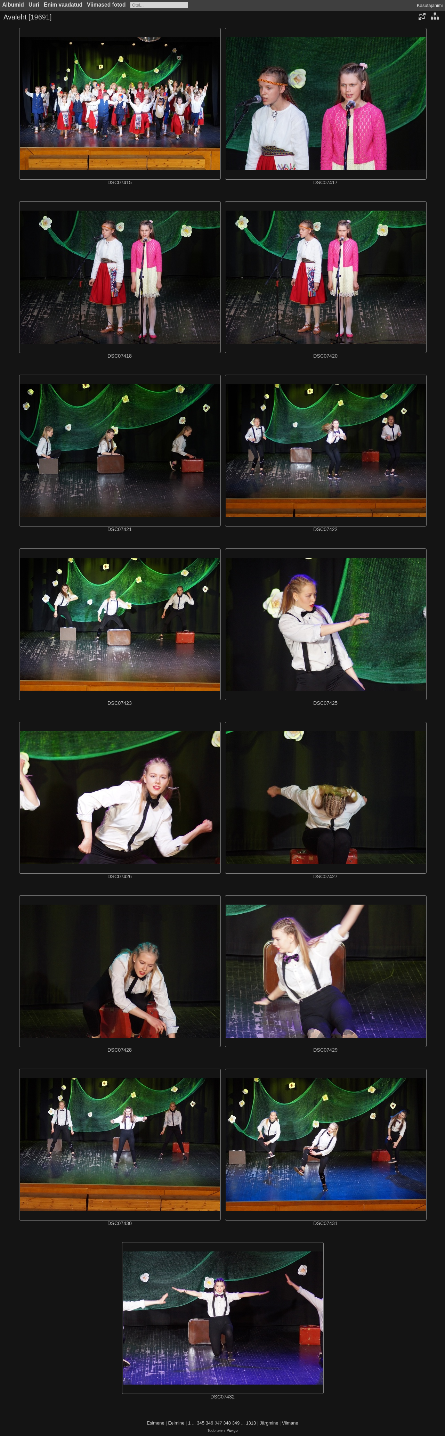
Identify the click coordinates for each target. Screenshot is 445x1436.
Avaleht (14, 17)
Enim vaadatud (63, 5)
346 (209, 1423)
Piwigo (232, 1430)
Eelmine (176, 1423)
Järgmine (269, 1423)
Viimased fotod (106, 5)
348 (227, 1423)
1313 (251, 1423)
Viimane (290, 1423)
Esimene (155, 1423)
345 (200, 1423)
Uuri (34, 5)
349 (236, 1423)
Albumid (13, 5)
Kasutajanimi (430, 5)
